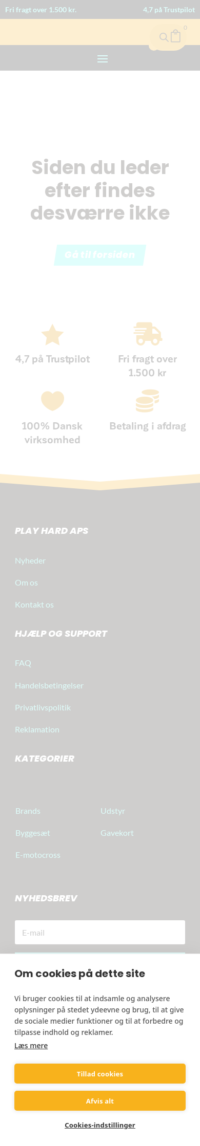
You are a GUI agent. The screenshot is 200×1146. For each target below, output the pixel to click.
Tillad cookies (100, 1073)
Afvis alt (100, 1101)
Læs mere (31, 1045)
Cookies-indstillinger (100, 1125)
